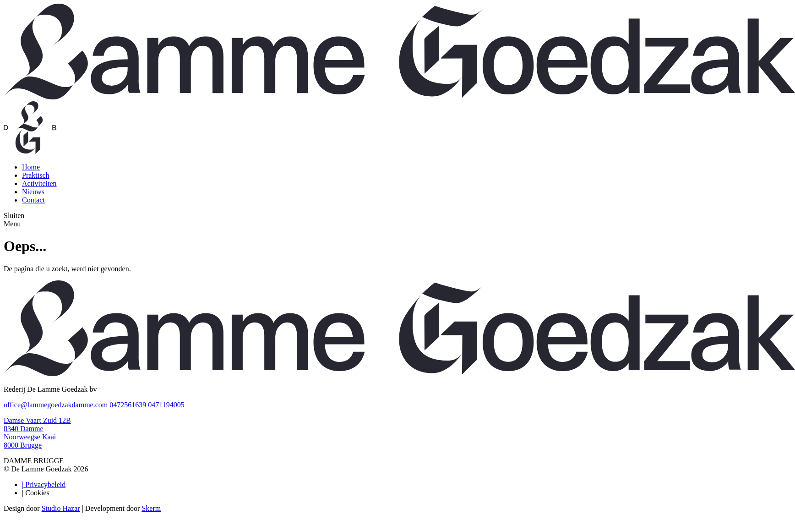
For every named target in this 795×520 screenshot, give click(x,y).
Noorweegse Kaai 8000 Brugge (30, 441)
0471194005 (166, 405)
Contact (33, 200)
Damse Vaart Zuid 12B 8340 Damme (37, 424)
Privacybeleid (43, 484)
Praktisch (35, 175)
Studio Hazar (61, 508)
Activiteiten (39, 183)
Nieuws (33, 192)
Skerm (151, 508)
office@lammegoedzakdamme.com (56, 405)
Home (31, 167)
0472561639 (128, 405)
